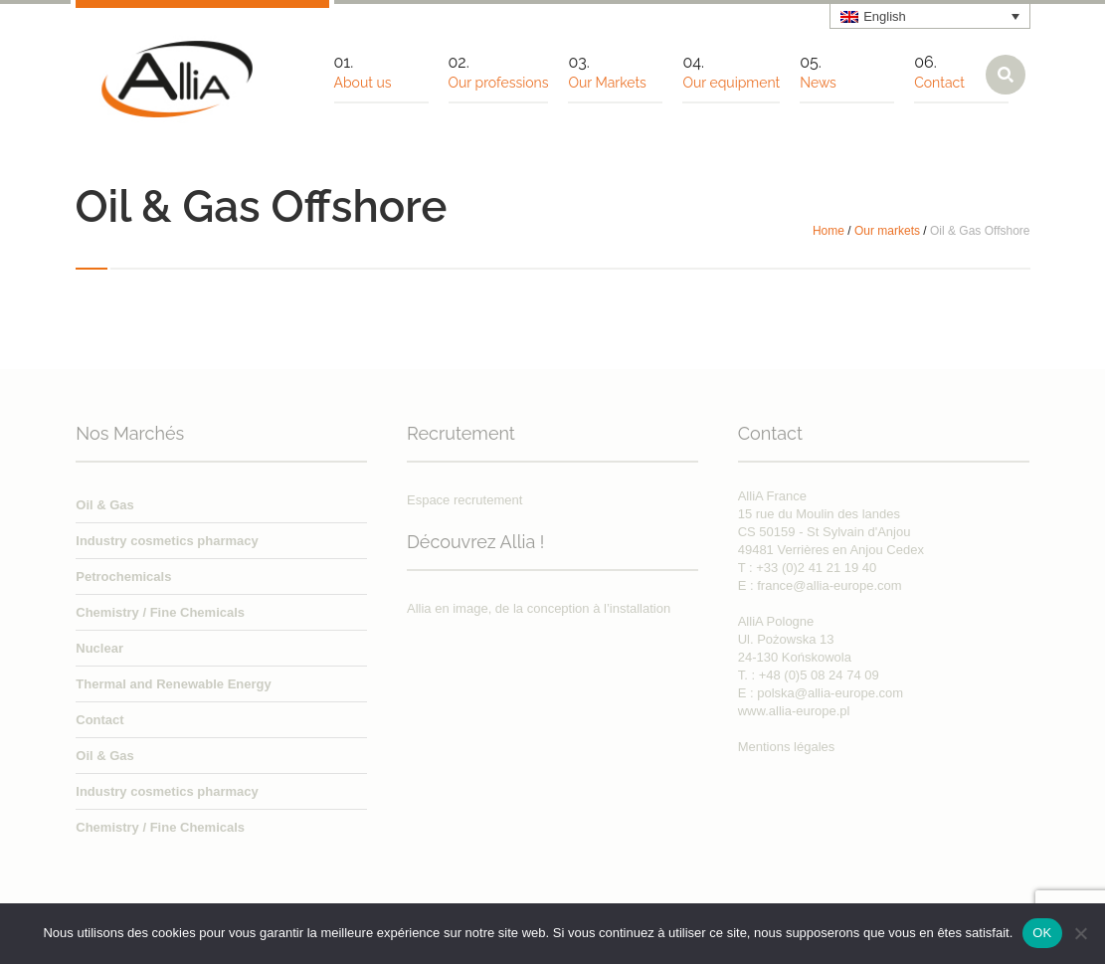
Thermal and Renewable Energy (174, 683)
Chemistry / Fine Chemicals (160, 612)
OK (1041, 932)
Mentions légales (786, 746)
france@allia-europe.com (829, 585)
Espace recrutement (464, 499)
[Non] (1080, 933)
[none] (929, 16)
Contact (99, 719)
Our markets (887, 231)
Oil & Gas (105, 504)
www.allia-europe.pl (794, 710)
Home (828, 231)
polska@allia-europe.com (830, 692)
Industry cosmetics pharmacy (167, 540)
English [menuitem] (884, 16)
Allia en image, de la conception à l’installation (538, 608)
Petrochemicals (123, 576)
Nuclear (99, 648)
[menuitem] (929, 16)
